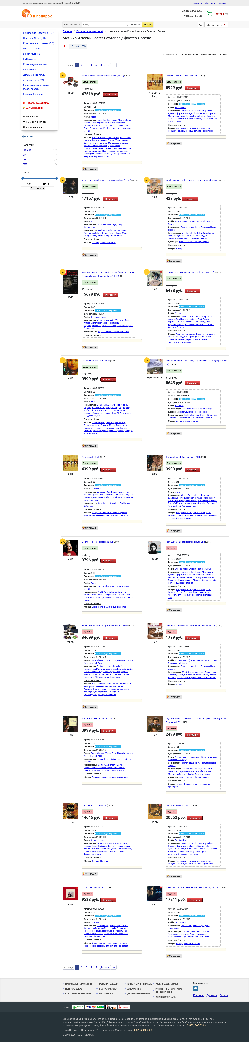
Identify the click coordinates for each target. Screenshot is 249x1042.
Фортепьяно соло (101, 156)
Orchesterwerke (98, 422)
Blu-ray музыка (31, 53)
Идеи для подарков (34, 127)
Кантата (87, 140)
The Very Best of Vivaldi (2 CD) (96, 361)
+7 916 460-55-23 (192, 16)
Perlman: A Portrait (91, 457)
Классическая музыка (78, 993)
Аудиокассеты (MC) (34, 80)
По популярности (189, 54)
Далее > (104, 65)
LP (72, 46)
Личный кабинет (215, 25)
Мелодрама (113, 143)
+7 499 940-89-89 (192, 11)
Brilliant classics (97, 840)
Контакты (197, 3)
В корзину (110, 94)
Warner (178, 313)
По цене (223, 54)
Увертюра (88, 156)
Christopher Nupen (99, 317)
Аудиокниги (30, 69)
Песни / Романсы (105, 148)
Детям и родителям (34, 74)
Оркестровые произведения (189, 515)
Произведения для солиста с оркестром (195, 131)
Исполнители (30, 116)
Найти (147, 24)
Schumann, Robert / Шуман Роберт (197, 409)
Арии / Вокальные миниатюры (105, 137)
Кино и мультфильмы (35, 64)
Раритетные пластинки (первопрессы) (36, 87)
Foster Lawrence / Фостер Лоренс (194, 242)
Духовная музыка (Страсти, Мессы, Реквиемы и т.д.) (107, 425)
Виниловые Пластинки (78, 984)
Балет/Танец (125, 137)
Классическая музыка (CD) (38, 43)
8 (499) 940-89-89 (196, 1025)
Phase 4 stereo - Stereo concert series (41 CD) (103, 76)
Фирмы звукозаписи (35, 121)
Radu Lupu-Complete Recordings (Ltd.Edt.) (185, 542)
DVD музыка (30, 59)
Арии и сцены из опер (185, 334)
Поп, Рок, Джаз (73, 989)
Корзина (221, 13)
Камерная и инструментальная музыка (193, 128)
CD (77, 46)
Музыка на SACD (32, 48)
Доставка (210, 3)
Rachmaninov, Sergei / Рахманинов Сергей (191, 937)
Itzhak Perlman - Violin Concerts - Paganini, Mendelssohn (192, 180)
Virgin (93, 402)
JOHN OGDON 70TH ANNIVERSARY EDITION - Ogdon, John (193, 887)
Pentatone (179, 405)
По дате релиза (208, 54)
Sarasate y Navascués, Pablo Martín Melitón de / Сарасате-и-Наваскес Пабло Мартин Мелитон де (190, 771)
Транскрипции (123, 154)
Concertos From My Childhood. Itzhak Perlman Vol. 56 (191, 625)
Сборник (88, 431)
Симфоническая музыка (106, 154)
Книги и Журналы (33, 94)
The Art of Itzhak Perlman (94, 887)
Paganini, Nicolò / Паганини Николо (191, 238)
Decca (93, 117)
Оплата (222, 3)
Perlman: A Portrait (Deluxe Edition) (182, 76)
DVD (84, 46)
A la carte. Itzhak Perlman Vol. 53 (97, 718)
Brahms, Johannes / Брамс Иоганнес (106, 236)
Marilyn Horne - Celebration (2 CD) (97, 542)
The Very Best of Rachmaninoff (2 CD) (183, 457)
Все (65, 46)
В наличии (136, 25)
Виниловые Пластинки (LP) (38, 32)
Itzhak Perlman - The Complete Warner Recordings (105, 625)
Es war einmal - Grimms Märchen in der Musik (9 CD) (190, 272)
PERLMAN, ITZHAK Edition (178, 805)
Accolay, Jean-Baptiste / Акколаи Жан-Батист (196, 677)
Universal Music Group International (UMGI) (193, 569)
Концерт (96, 140)
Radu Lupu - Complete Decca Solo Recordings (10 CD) (106, 180)
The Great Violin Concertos (94, 805)
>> (114, 65)
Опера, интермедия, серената (181, 339)
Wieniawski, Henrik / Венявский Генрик (108, 770)
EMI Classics (180, 107)
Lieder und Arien (98, 607)
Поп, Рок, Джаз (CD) (34, 38)
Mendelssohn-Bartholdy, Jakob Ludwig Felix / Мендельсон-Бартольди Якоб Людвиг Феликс (191, 236)
